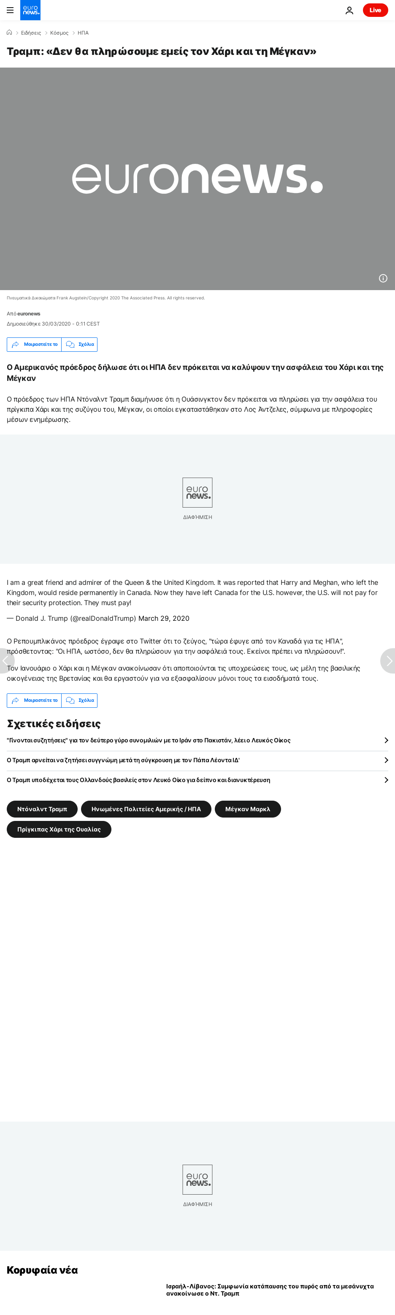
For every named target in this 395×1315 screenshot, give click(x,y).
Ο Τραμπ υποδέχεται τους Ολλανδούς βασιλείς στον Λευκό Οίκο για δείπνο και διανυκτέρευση (139, 779)
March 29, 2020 (163, 618)
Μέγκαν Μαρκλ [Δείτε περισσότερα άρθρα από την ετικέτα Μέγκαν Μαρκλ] (248, 808)
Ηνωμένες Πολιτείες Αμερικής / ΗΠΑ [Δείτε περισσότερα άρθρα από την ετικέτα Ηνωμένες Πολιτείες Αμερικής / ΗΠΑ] (146, 808)
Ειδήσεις (31, 32)
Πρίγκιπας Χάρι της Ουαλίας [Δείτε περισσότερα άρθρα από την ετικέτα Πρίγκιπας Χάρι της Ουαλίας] (59, 828)
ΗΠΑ (83, 32)
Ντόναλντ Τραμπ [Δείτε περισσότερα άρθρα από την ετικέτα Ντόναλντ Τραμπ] (42, 808)
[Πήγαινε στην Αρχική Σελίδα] (30, 10)
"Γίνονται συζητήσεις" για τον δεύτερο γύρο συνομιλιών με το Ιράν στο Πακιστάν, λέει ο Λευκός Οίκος (149, 740)
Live (375, 10)
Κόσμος (59, 32)
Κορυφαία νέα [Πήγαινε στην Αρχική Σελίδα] (42, 1270)
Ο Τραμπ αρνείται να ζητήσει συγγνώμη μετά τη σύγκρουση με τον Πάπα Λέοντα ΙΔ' (123, 759)
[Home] (9, 32)
